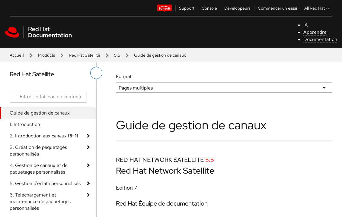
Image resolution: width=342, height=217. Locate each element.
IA (305, 25)
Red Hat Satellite (84, 55)
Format (124, 76)
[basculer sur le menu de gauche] (96, 73)
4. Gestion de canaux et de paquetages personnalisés (39, 168)
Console (209, 8)
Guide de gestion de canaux (40, 113)
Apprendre (315, 32)
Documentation (320, 39)
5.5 (117, 55)
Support (186, 8)
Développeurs (237, 8)
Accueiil (17, 55)
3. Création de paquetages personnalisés (38, 150)
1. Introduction (25, 124)
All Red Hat (317, 8)
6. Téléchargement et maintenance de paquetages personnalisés (40, 201)
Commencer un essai (277, 8)
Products (46, 55)
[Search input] (48, 96)
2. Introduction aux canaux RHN (44, 136)
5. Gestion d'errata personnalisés (45, 183)
